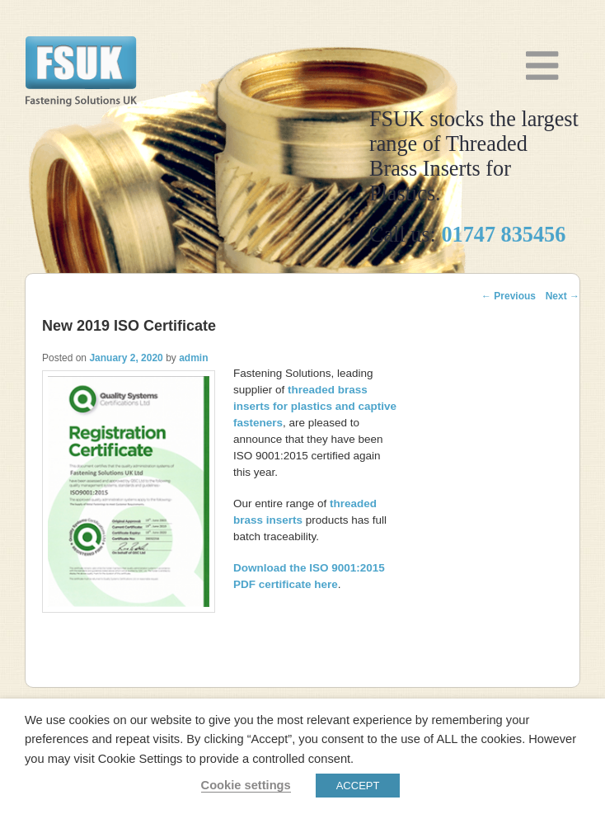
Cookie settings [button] (246, 785)
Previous (508, 296)
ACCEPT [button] (358, 785)
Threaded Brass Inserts (81, 63)
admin (193, 358)
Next (562, 296)
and (314, 406)
